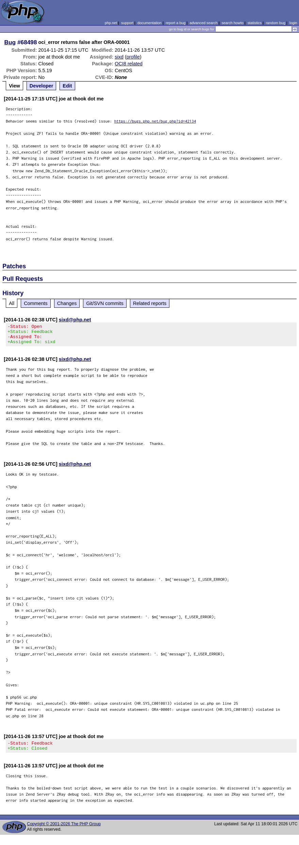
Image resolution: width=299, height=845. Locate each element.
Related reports (149, 303)
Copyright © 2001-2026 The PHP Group (64, 830)
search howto (232, 23)
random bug (275, 23)
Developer (41, 86)
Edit (67, 86)
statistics (255, 23)
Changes (67, 303)
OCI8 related (129, 63)
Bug (10, 42)
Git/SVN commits (104, 303)
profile (133, 57)
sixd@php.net (75, 319)
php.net (111, 23)
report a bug (175, 23)
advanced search (203, 23)
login (293, 23)
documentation (149, 23)
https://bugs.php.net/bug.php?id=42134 (155, 121)
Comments (36, 303)
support (127, 23)
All (11, 303)
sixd (119, 57)
